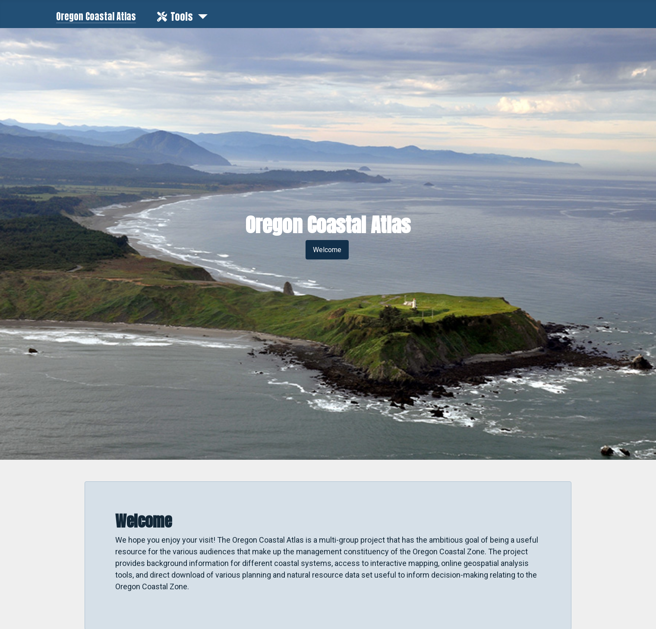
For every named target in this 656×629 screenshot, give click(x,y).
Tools (173, 16)
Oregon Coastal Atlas (96, 16)
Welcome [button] (327, 250)
